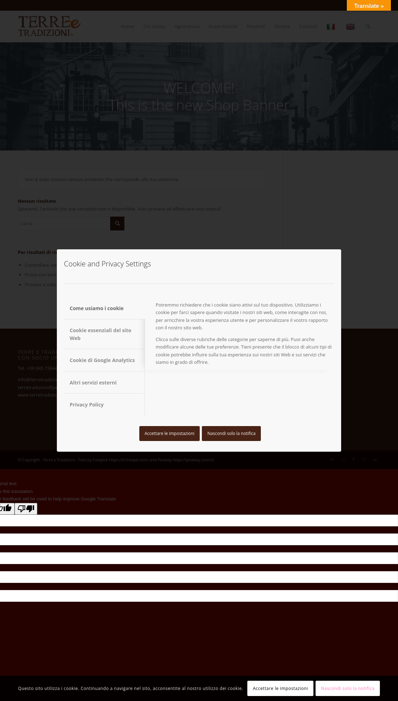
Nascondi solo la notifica (231, 433)
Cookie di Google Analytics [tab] (102, 360)
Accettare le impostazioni (169, 433)
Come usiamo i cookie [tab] (97, 308)
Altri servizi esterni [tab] (93, 382)
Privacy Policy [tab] (87, 404)
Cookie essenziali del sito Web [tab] (100, 334)
